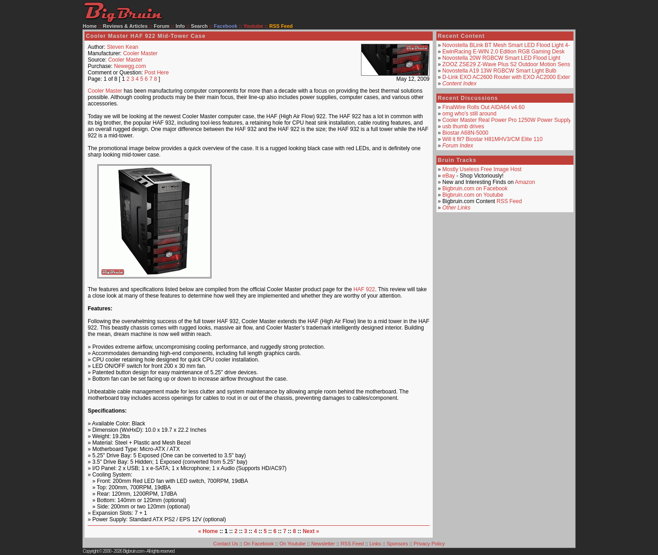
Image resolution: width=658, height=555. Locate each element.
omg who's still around (469, 113)
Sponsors (397, 543)
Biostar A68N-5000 (465, 133)
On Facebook (259, 543)
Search (199, 26)
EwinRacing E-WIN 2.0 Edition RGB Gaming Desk (503, 51)
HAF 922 (364, 289)
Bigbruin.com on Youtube (472, 195)
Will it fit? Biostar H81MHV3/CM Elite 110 (492, 139)
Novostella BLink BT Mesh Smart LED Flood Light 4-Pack (512, 45)
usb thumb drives (463, 126)
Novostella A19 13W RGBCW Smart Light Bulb (499, 71)
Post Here (156, 72)
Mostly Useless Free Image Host (481, 169)
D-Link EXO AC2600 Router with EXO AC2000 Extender (510, 77)
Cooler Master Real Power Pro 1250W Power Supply (506, 120)
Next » (310, 531)
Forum (162, 26)
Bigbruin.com (133, 551)
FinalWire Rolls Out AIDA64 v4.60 (483, 107)
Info (180, 26)
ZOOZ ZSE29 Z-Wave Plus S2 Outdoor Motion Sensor (508, 64)
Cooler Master (140, 53)
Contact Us (225, 543)
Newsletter (323, 543)
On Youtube (292, 543)
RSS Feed (509, 201)
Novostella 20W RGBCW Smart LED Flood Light (501, 58)
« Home (208, 531)
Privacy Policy (429, 543)
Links (375, 543)
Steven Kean (122, 47)
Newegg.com (130, 66)
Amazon (525, 182)
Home (90, 26)
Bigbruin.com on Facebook (475, 188)
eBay (448, 176)
